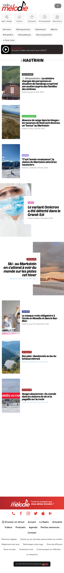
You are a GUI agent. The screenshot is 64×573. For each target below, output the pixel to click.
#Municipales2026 (44, 35)
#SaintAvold (40, 29)
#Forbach (7, 29)
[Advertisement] (32, 449)
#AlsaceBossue (24, 35)
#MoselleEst (8, 35)
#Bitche (54, 29)
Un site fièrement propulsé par (32, 564)
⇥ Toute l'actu (8, 40)
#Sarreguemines (23, 29)
